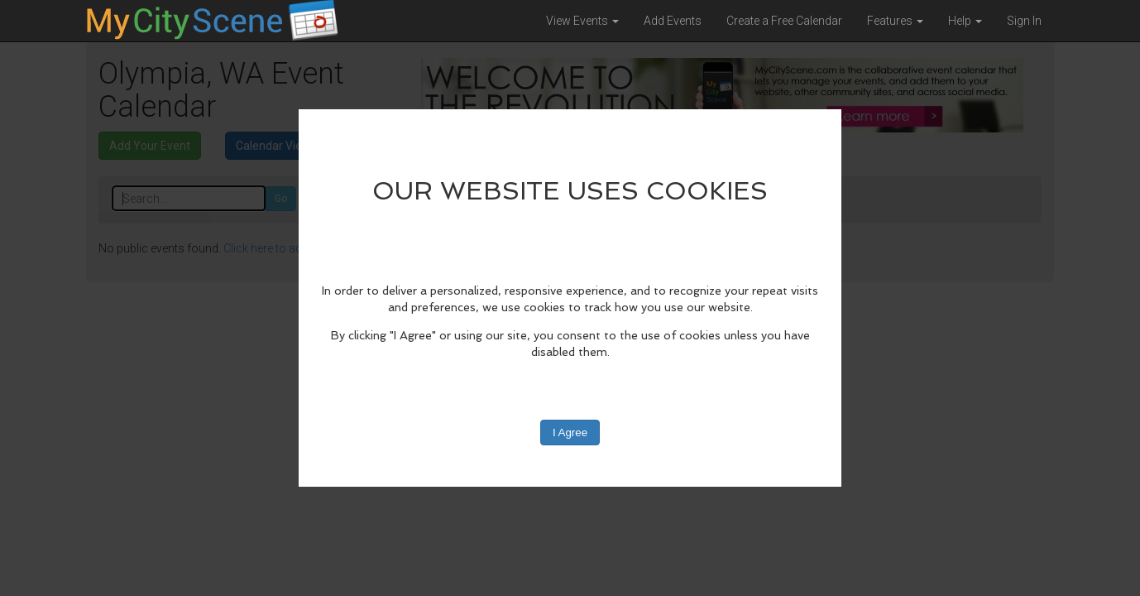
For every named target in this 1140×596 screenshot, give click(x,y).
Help (965, 20)
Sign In (1024, 20)
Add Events (673, 20)
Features (895, 20)
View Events (582, 20)
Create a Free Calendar (784, 20)
